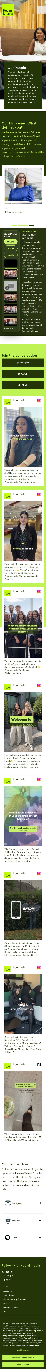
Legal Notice (8, 1295)
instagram (23, 362)
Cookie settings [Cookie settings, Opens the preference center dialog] (23, 1350)
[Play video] (10, 274)
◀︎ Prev (11, 248)
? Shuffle (11, 241)
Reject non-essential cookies (23, 1357)
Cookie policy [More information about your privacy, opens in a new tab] (34, 1345)
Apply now (8, 1279)
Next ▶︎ (11, 255)
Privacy (6, 1303)
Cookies (6, 1286)
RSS (5, 1311)
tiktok (23, 385)
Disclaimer (7, 1291)
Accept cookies (23, 1364)
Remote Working (10, 1307)
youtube (23, 374)
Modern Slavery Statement (15, 1299)
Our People (8, 1275)
